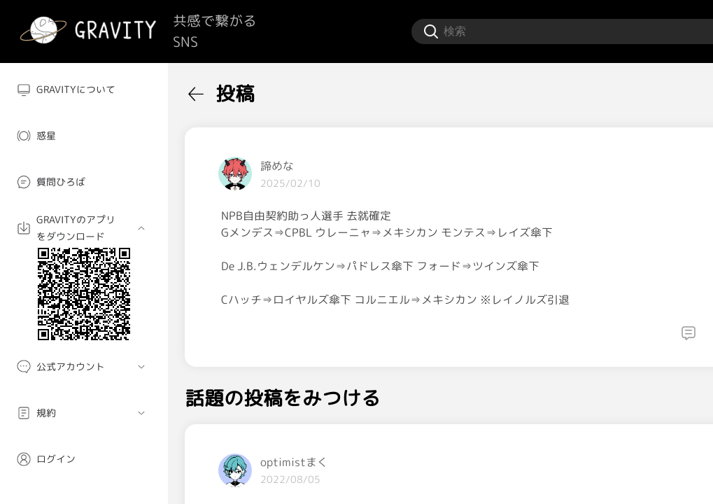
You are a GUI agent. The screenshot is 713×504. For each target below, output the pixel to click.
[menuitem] (84, 89)
